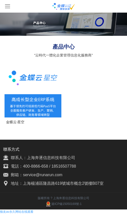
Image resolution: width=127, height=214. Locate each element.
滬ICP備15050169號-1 (63, 204)
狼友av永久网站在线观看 (16, 211)
